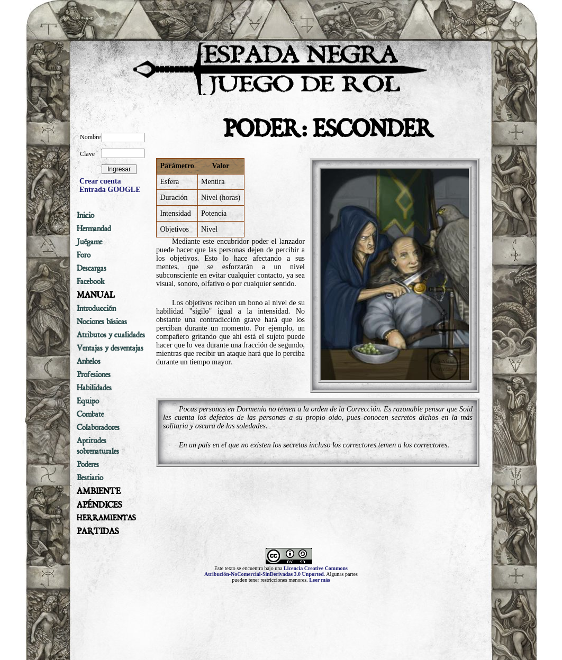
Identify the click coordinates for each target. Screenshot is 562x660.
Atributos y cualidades (111, 334)
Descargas (91, 268)
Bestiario (90, 477)
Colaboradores (98, 427)
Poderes (88, 464)
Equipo (88, 401)
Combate (90, 414)
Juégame (89, 241)
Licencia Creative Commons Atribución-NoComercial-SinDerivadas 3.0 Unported (276, 571)
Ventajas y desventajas (110, 348)
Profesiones (94, 374)
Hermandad (94, 228)
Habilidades (94, 387)
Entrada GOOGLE (110, 190)
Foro (83, 255)
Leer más (319, 580)
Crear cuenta (100, 181)
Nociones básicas (102, 321)
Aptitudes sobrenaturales (98, 445)
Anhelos (89, 361)
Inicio (85, 215)
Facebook (91, 281)
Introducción (96, 308)
